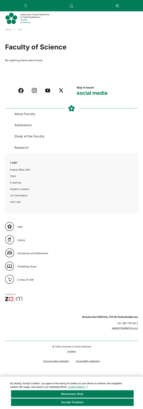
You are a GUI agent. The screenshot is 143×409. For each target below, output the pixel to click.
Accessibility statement (88, 361)
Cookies (71, 351)
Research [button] (21, 148)
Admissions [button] (23, 125)
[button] (25, 6)
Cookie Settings (78, 391)
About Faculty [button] (24, 114)
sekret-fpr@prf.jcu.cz (125, 328)
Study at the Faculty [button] (29, 136)
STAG (13, 176)
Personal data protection (56, 361)
